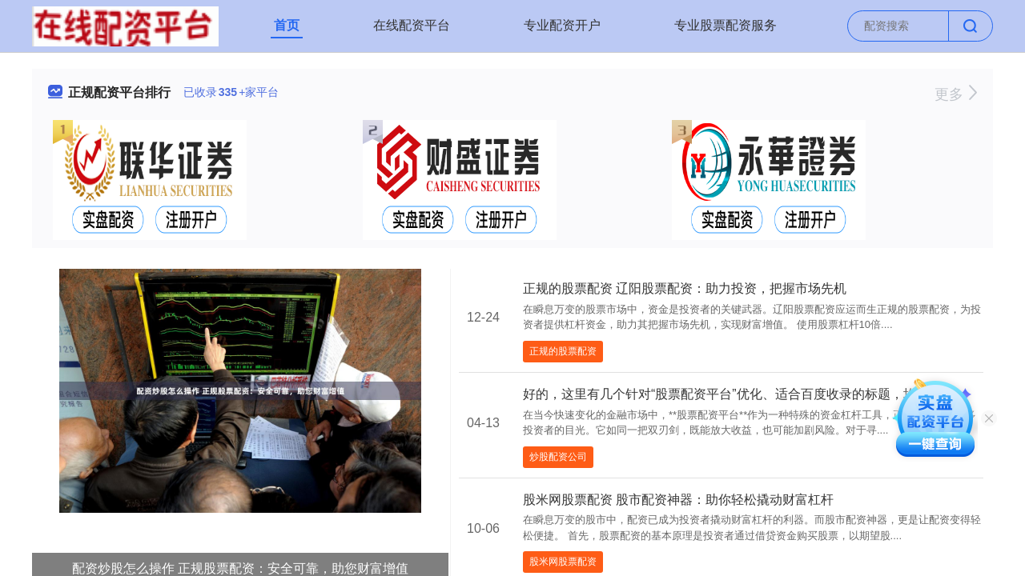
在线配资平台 (411, 25)
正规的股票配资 (563, 351)
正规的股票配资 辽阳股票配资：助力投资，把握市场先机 (684, 288)
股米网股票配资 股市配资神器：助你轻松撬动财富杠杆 (678, 499)
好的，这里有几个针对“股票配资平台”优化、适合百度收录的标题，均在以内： (745, 394)
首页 (286, 25)
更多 (956, 94)
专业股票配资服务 (725, 25)
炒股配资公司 (558, 456)
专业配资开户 (562, 25)
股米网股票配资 (563, 561)
